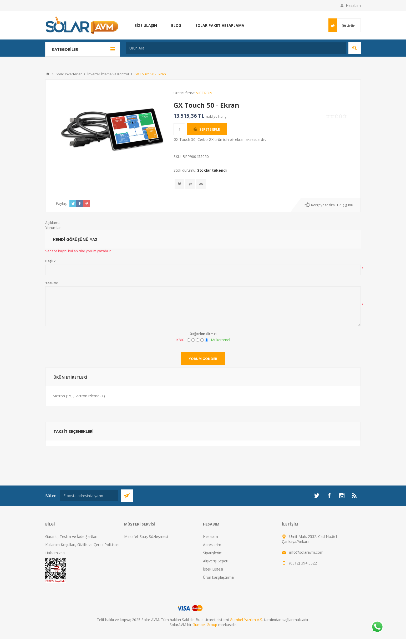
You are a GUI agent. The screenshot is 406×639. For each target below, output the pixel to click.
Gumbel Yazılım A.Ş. (246, 619)
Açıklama (52, 222)
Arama (354, 48)
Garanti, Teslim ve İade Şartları (71, 536)
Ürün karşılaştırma (218, 577)
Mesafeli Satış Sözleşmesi (146, 536)
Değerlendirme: (203, 333)
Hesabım (353, 5)
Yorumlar (53, 227)
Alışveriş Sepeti (215, 560)
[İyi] (202, 340)
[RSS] (354, 495)
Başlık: (51, 261)
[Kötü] (188, 340)
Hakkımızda (55, 552)
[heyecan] (316, 495)
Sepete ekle (209, 129)
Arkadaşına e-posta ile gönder (201, 184)
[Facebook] (329, 495)
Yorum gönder (203, 358)
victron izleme (87, 395)
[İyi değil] (193, 340)
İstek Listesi (213, 569)
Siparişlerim (212, 552)
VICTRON (204, 92)
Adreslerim (212, 544)
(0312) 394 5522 (303, 563)
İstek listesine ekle (179, 184)
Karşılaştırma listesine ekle (190, 184)
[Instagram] (342, 495)
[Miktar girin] (179, 129)
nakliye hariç (216, 116)
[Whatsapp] (377, 627)
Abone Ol (127, 495)
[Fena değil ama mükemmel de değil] (197, 340)
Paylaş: (61, 203)
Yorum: (51, 282)
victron (59, 395)
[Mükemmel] (206, 340)
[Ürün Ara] (236, 48)
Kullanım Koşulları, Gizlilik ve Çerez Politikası (82, 544)
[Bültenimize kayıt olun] (89, 495)
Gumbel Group (204, 624)
